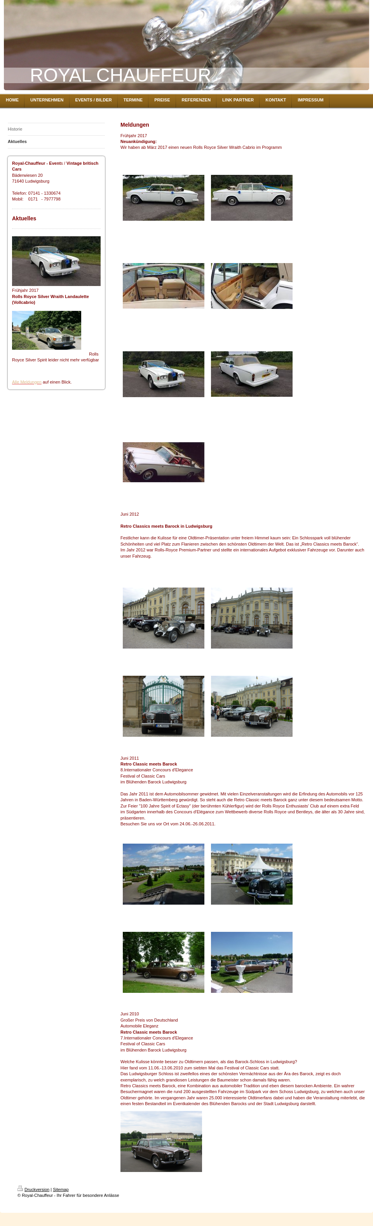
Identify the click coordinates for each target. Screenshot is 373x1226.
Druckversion (33, 1189)
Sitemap (60, 1189)
